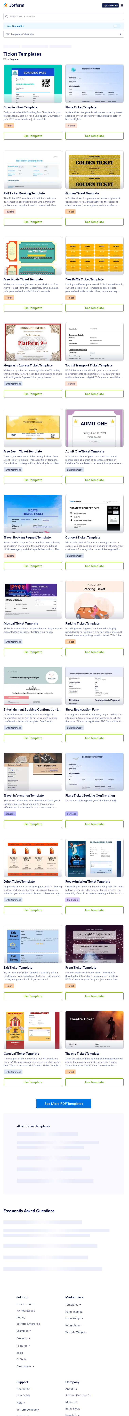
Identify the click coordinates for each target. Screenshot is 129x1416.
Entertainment (13, 383)
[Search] (6, 16)
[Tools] (20, 1352)
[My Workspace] (26, 1310)
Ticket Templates (22, 54)
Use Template (32, 136)
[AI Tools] (21, 1359)
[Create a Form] (25, 1304)
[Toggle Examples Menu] (24, 1330)
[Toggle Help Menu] (21, 1402)
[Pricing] (21, 1317)
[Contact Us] (23, 1389)
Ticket (9, 125)
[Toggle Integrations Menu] (74, 1325)
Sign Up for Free (110, 5)
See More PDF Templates (63, 1103)
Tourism (72, 125)
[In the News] (72, 1408)
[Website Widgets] (75, 1332)
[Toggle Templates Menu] (73, 1304)
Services (10, 813)
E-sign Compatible (117, 26)
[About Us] (71, 1389)
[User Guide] (23, 1395)
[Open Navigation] (122, 5)
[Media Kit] (71, 1402)
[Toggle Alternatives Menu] (26, 1366)
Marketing (73, 899)
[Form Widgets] (74, 1318)
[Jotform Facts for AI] (77, 1395)
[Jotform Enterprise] (28, 1323)
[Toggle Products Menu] (24, 1338)
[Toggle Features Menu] (24, 1345)
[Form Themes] (73, 1311)
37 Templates (13, 59)
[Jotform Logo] (14, 5)
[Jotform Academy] (28, 1409)
